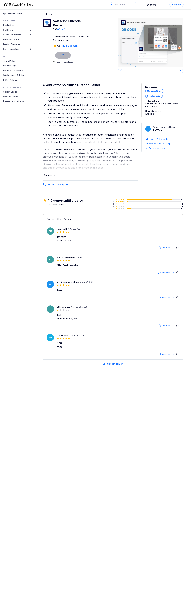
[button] (163, 111)
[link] (17, 13)
